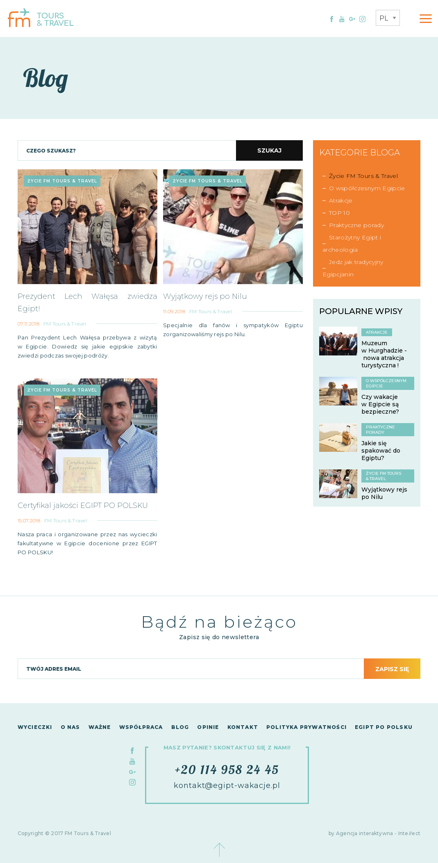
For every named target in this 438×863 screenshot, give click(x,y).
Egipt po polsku (384, 727)
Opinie (208, 727)
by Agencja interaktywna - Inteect (375, 833)
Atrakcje (341, 200)
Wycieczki (35, 727)
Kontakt (242, 727)
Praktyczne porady (356, 225)
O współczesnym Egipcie (367, 188)
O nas (70, 727)
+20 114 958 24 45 (227, 769)
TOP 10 (339, 212)
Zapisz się (392, 669)
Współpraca (141, 727)
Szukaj (269, 150)
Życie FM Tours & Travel (363, 176)
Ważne (100, 727)
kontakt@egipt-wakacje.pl (227, 785)
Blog (180, 727)
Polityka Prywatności (306, 727)
